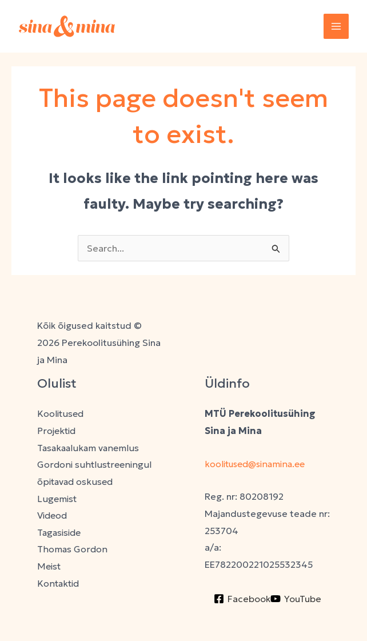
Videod (53, 515)
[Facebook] (242, 599)
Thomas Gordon (72, 549)
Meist (49, 566)
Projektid (57, 430)
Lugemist (57, 498)
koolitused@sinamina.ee (259, 463)
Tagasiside (60, 532)
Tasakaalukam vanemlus (89, 447)
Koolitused (61, 413)
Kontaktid (58, 583)
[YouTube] (295, 599)
